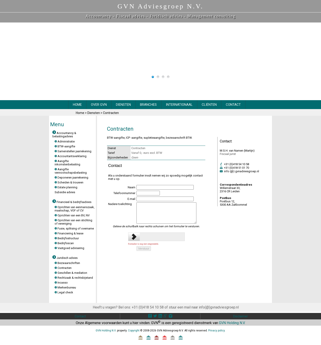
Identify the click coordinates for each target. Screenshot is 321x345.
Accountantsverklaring (70, 156)
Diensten (94, 113)
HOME (77, 105)
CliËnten (209, 105)
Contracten (111, 113)
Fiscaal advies (130, 16)
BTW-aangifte (65, 146)
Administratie (65, 141)
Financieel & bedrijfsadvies (71, 202)
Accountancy (99, 16)
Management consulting (211, 16)
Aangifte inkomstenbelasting (67, 162)
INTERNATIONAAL (179, 105)
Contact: (226, 141)
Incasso (61, 282)
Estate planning (66, 187)
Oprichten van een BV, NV (72, 215)
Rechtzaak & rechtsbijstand (74, 277)
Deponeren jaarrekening (71, 177)
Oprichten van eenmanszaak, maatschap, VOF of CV (75, 208)
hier (135, 323)
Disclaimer (240, 316)
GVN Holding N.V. (232, 323)
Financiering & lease (69, 233)
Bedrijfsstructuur (67, 238)
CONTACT (233, 105)
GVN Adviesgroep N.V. (160, 6)
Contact (80, 316)
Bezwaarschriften (67, 263)
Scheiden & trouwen (69, 182)
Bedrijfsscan (64, 243)
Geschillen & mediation (71, 272)
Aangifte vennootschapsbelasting (71, 171)
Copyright (134, 330)
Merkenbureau (65, 287)
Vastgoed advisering (69, 248)
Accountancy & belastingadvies (64, 134)
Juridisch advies (166, 16)
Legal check (64, 292)
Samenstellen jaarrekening (73, 151)
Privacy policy (216, 330)
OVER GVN (99, 105)
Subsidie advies (65, 192)
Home (80, 113)
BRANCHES (148, 105)
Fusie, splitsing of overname (74, 228)
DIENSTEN (123, 105)
